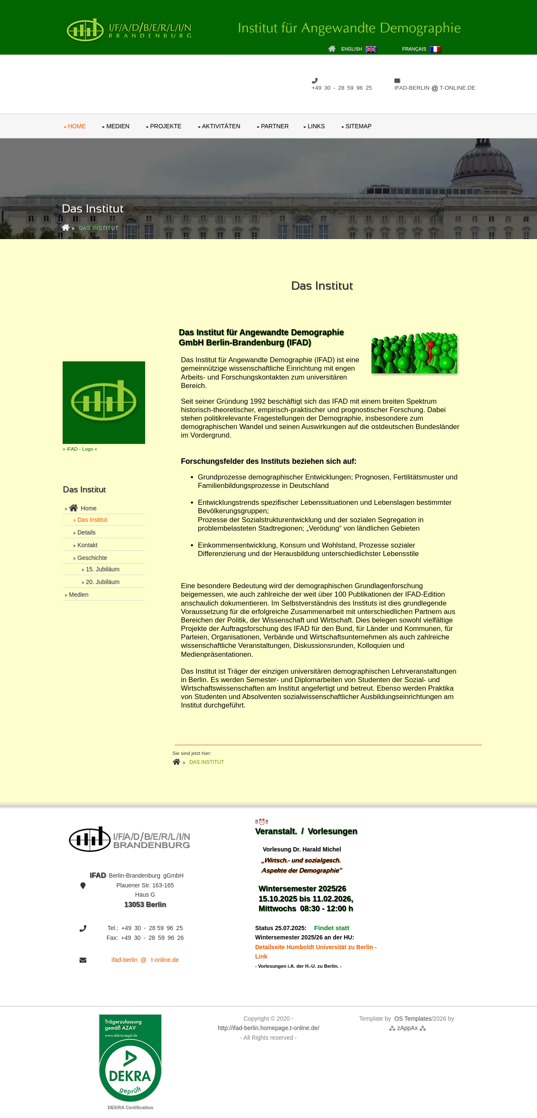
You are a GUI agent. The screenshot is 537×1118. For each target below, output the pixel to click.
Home (77, 126)
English (358, 48)
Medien (117, 126)
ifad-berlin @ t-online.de (145, 959)
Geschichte (92, 557)
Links (316, 126)
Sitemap (359, 126)
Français (421, 49)
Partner (275, 126)
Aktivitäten (221, 126)
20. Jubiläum (102, 581)
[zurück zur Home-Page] (68, 228)
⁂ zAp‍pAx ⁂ (406, 1027)
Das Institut (92, 519)
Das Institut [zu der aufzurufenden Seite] (98, 228)
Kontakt (87, 545)
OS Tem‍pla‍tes (413, 1018)
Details (86, 532)
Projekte (166, 126)
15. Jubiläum (102, 569)
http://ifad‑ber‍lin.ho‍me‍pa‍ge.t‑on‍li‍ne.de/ (268, 1027)
